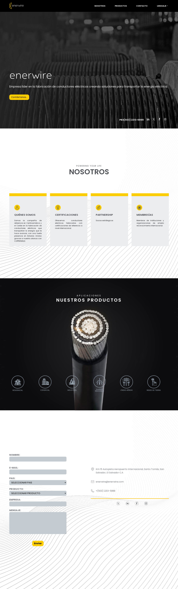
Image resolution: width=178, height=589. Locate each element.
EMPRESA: (15, 499)
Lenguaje (161, 6)
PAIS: (12, 478)
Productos (121, 6)
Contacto (142, 6)
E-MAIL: (13, 467)
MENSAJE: (15, 510)
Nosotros (100, 6)
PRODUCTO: (16, 489)
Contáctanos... (19, 97)
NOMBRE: (14, 455)
